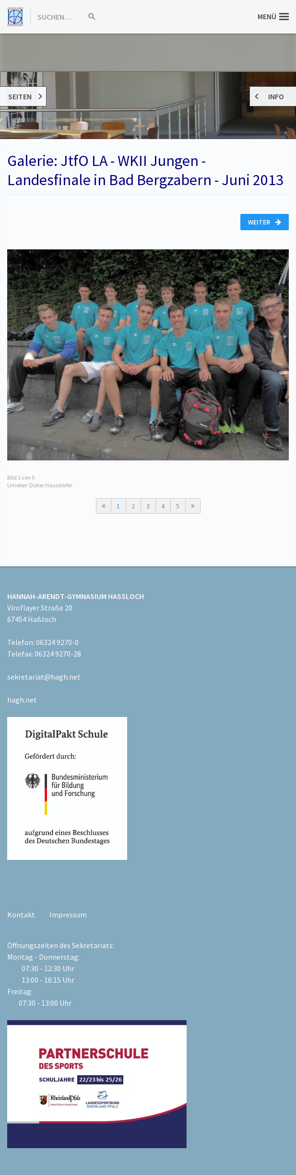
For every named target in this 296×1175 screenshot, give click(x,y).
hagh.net (22, 700)
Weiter (264, 222)
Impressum (68, 914)
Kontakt (21, 914)
